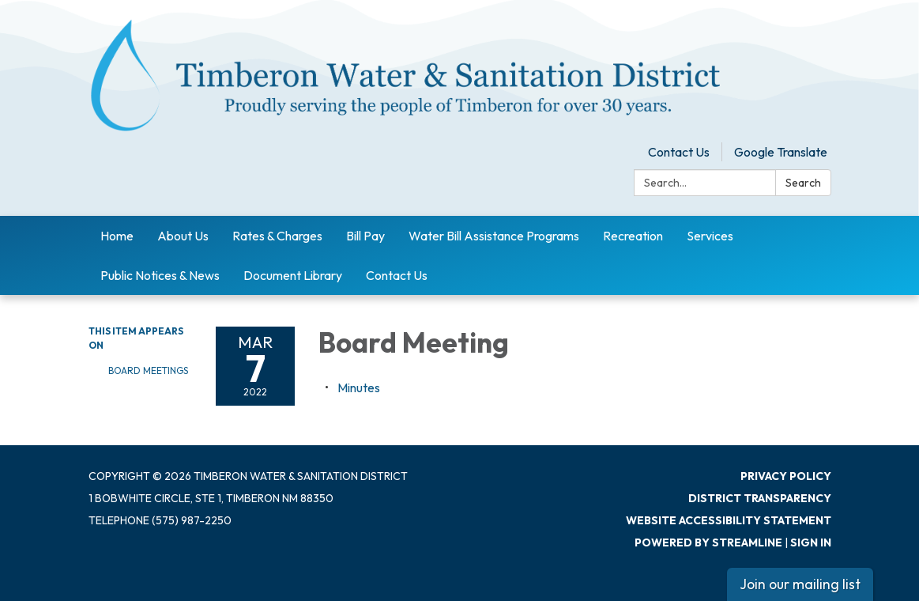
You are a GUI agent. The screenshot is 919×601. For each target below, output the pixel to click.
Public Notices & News (160, 275)
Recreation (633, 236)
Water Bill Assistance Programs (494, 236)
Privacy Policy (785, 476)
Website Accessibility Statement (728, 520)
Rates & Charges (277, 236)
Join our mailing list (800, 584)
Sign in (810, 542)
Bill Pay (365, 236)
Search (803, 183)
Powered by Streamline (708, 542)
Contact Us (679, 152)
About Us (183, 236)
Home (117, 236)
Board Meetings (148, 370)
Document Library (292, 275)
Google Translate (780, 152)
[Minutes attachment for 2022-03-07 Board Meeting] (358, 387)
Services (710, 236)
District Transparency (759, 498)
